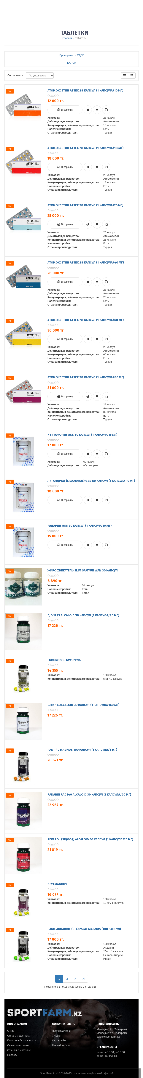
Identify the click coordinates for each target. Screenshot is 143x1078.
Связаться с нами (18, 1045)
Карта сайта (59, 1040)
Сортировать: (15, 75)
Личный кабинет (62, 1045)
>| (83, 978)
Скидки (56, 1035)
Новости (12, 1054)
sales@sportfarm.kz (108, 1036)
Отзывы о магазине (19, 1050)
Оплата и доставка (18, 1035)
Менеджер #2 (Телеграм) (112, 1033)
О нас (10, 1030)
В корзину (65, 110)
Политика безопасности (21, 1040)
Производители (61, 1030)
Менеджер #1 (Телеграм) (112, 1029)
